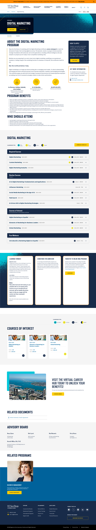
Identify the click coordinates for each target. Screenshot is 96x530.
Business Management (14, 492)
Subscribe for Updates (78, 518)
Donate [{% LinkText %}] (39, 516)
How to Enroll (52, 511)
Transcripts (51, 513)
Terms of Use (75, 527)
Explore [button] (25, 505)
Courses (18, 36)
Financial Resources (53, 516)
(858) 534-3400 (11, 512)
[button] (48, 157)
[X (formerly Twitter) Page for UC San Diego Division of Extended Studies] (73, 509)
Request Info (23, 29)
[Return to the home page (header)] (13, 6)
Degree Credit (26, 516)
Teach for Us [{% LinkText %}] (40, 513)
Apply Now (12, 29)
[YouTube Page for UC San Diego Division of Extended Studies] (87, 509)
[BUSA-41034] (37, 346)
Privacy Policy (66, 527)
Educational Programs (28, 511)
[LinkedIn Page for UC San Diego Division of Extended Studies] (82, 509)
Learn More (70, 273)
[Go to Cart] (88, 7)
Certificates (13, 11)
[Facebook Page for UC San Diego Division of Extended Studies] (68, 509)
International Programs (28, 513)
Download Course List (82, 144)
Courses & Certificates (27, 509)
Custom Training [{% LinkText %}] (41, 511)
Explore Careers (58, 394)
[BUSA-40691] (58, 346)
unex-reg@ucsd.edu (12, 514)
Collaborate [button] (41, 505)
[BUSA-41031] (16, 346)
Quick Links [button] (52, 505)
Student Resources (53, 509)
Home (8, 11)
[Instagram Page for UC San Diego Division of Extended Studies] (78, 509)
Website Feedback (85, 527)
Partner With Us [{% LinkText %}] (41, 509)
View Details (81, 1)
